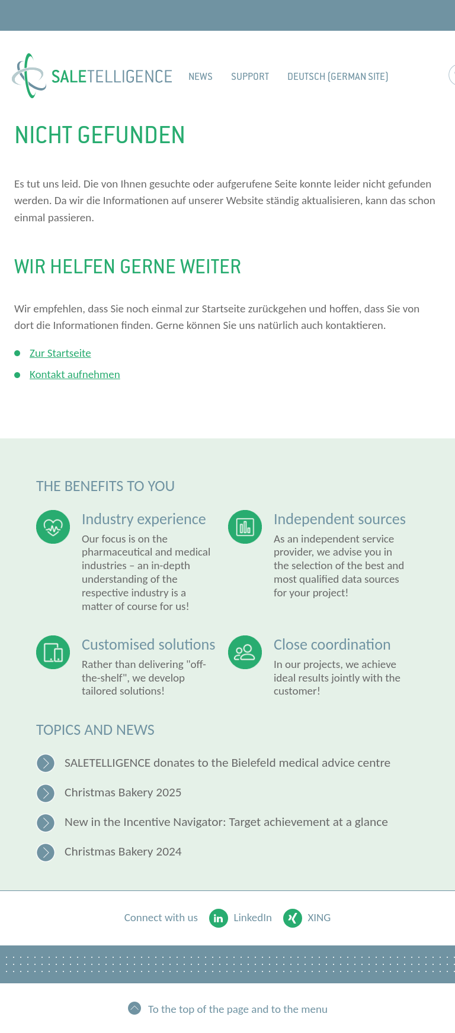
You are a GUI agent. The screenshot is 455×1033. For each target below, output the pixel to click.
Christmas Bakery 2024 (123, 851)
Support (250, 76)
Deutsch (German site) (338, 76)
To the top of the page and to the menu (238, 1008)
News (200, 76)
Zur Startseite (60, 353)
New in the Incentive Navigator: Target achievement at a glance (226, 821)
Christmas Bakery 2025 (123, 792)
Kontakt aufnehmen (75, 374)
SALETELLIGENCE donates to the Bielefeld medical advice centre (227, 762)
